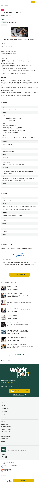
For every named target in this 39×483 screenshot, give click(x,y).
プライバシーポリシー (5, 431)
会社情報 (3, 414)
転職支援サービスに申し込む (6, 421)
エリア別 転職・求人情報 (6, 426)
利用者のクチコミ (4, 424)
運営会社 (3, 441)
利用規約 (3, 433)
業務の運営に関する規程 (6, 436)
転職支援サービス (5, 408)
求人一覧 (6, 5)
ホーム (2, 5)
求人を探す (4, 405)
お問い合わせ (4, 417)
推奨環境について (4, 438)
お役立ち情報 (4, 411)
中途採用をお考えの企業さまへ (7, 429)
